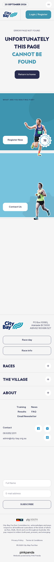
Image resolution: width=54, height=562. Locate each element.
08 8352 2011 (9, 433)
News (34, 407)
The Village (15, 379)
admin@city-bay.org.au (14, 438)
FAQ (33, 412)
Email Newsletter (27, 416)
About (10, 392)
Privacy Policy (17, 540)
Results (22, 412)
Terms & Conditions (34, 540)
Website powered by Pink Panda (27, 556)
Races (9, 365)
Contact (7, 428)
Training (21, 407)
